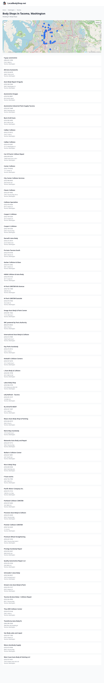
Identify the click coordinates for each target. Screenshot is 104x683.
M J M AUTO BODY (10, 407)
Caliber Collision (9, 130)
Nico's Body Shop (10, 465)
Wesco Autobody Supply (12, 645)
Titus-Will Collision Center (13, 609)
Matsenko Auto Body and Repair (15, 440)
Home (4, 10)
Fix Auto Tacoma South (12, 250)
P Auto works (8, 477)
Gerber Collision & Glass (12, 262)
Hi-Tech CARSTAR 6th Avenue (14, 286)
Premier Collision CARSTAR (13, 525)
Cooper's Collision (10, 214)
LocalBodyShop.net (16, 3)
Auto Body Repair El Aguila (13, 82)
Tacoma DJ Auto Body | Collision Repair (18, 597)
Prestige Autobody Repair (13, 549)
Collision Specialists (11, 202)
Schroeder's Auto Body (12, 573)
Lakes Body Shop (10, 383)
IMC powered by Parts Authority (15, 322)
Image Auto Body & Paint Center (15, 310)
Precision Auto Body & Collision (15, 513)
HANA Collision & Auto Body (14, 274)
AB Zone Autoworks (11, 70)
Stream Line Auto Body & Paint (15, 585)
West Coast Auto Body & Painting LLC (17, 657)
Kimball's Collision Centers (13, 359)
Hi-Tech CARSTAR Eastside (13, 298)
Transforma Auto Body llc (13, 621)
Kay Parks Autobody (11, 347)
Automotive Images (11, 94)
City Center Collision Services (14, 178)
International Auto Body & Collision (16, 334)
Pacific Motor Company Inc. (13, 489)
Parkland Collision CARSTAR (13, 501)
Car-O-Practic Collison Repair (14, 154)
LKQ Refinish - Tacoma (12, 395)
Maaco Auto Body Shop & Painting (16, 419)
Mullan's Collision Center (12, 453)
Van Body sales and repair (13, 633)
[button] (42, 35)
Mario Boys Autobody (11, 431)
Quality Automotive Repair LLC (15, 561)
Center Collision (9, 166)
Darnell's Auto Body (11, 238)
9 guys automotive (10, 58)
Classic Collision (9, 190)
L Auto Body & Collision (12, 371)
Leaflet (85, 52)
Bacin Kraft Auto (10, 118)
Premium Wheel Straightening (14, 537)
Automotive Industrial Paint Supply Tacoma (19, 106)
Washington (11, 10)
